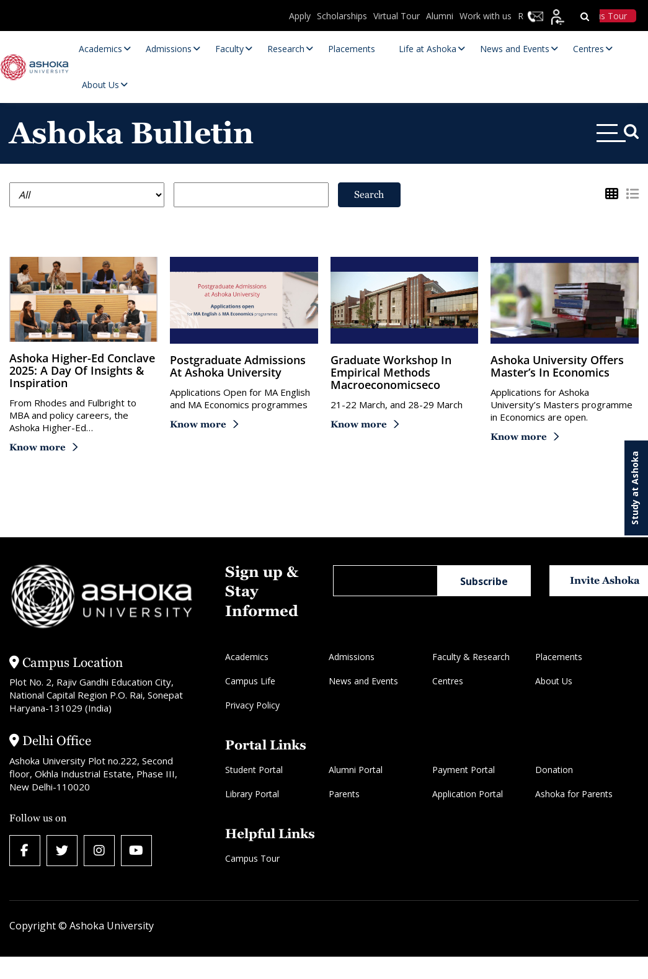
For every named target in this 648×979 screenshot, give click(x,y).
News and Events (363, 681)
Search (369, 194)
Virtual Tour (396, 15)
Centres (447, 681)
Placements (558, 657)
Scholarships (342, 15)
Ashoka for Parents (574, 794)
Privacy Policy (252, 705)
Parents (344, 794)
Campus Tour (252, 858)
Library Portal (252, 794)
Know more (37, 447)
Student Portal (254, 770)
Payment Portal (463, 770)
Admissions (352, 657)
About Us (553, 681)
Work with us (485, 15)
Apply (300, 15)
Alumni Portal (356, 770)
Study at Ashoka (635, 488)
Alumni (439, 15)
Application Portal (467, 794)
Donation (554, 770)
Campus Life (250, 681)
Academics (247, 657)
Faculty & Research (471, 657)
